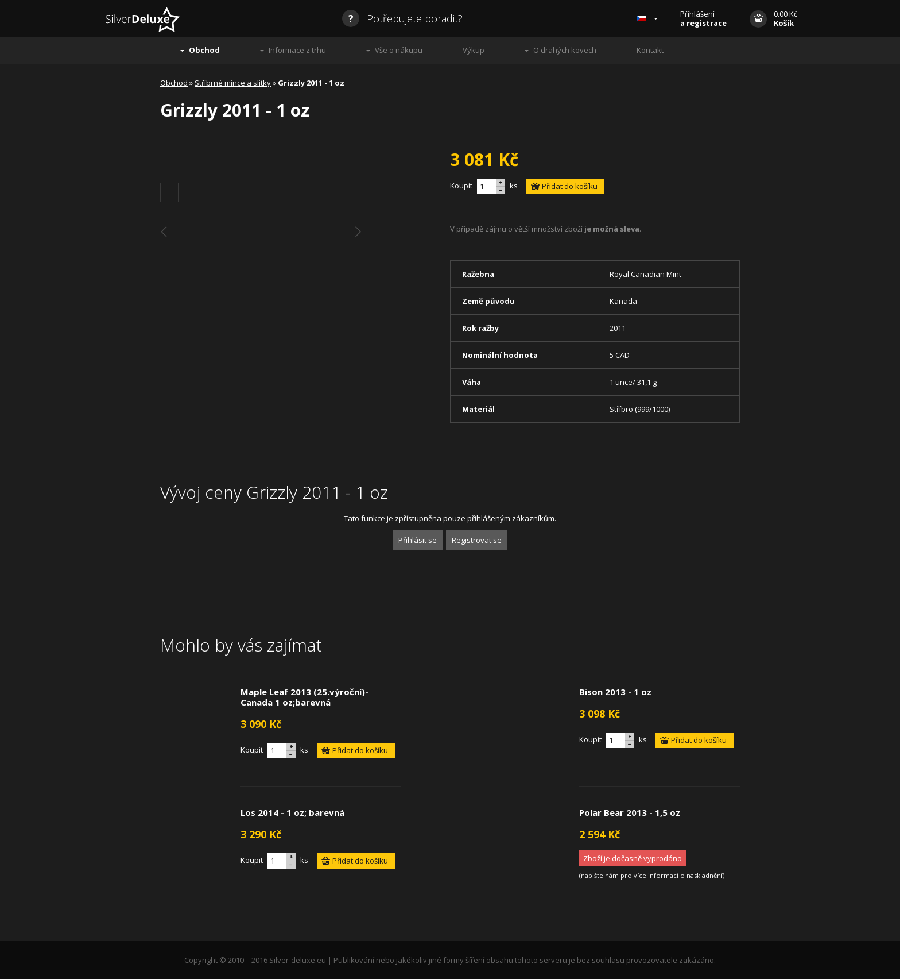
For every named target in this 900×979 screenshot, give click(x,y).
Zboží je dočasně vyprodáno (632, 858)
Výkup (473, 50)
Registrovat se (477, 540)
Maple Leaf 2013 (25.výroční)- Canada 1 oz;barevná (304, 697)
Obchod (204, 50)
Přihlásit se (417, 540)
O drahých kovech (564, 50)
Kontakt (650, 50)
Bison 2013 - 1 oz (615, 691)
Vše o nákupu (398, 50)
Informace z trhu (297, 50)
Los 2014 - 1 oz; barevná (292, 812)
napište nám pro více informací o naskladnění (652, 875)
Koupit (461, 185)
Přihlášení (703, 18)
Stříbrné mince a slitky (233, 83)
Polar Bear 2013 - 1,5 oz (629, 812)
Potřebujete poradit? (402, 18)
